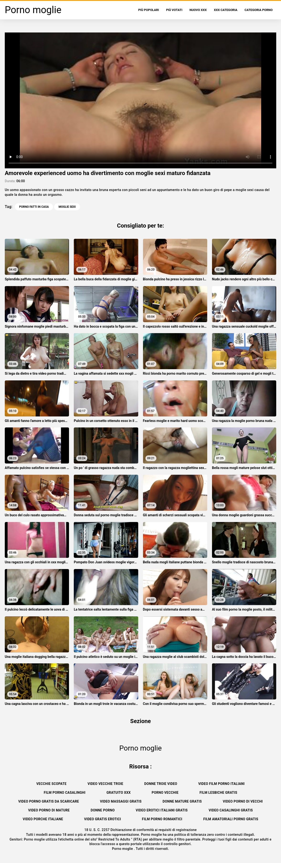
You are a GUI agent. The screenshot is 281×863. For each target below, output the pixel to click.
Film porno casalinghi (64, 792)
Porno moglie (123, 849)
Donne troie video (160, 784)
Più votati (174, 10)
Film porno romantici (162, 819)
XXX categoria (226, 10)
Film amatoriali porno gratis (230, 819)
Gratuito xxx (118, 792)
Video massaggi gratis (121, 801)
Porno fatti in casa (34, 206)
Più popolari (148, 10)
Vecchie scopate (51, 784)
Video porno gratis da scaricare (48, 801)
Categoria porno (258, 10)
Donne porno (103, 810)
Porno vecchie (165, 792)
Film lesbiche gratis (218, 792)
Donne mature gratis (182, 801)
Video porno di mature (49, 810)
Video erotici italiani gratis (162, 810)
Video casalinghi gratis (231, 810)
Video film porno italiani (221, 784)
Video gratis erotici (102, 819)
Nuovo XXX (198, 10)
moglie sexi (67, 206)
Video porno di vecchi (243, 801)
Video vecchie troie (105, 784)
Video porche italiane (43, 819)
